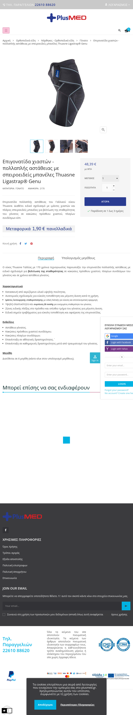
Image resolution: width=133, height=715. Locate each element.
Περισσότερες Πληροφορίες (77, 704)
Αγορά (105, 201)
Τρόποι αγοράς (11, 552)
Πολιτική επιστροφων (15, 565)
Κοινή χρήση (20, 243)
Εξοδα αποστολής (13, 559)
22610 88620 (45, 5)
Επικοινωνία (10, 578)
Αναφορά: (33, 188)
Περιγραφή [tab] (46, 258)
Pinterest (31, 243)
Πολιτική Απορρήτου (14, 571)
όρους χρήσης (119, 614)
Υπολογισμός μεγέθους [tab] (78, 258)
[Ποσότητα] (107, 187)
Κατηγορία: (9, 188)
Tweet (25, 243)
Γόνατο (20, 188)
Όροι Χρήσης (10, 546)
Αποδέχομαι (45, 704)
